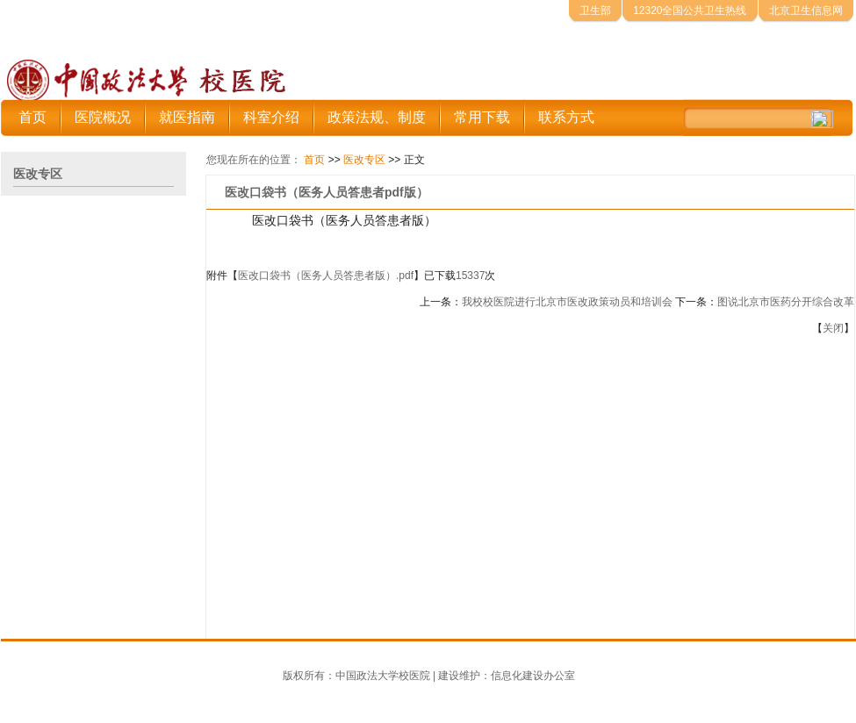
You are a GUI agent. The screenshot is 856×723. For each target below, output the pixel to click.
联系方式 (566, 117)
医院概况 (103, 117)
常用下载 (482, 117)
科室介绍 (271, 117)
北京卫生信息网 (806, 10)
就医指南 (187, 117)
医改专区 (364, 160)
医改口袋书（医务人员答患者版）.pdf (326, 275)
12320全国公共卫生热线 (689, 10)
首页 (32, 117)
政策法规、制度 (376, 117)
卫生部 (595, 10)
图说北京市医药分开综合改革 (785, 302)
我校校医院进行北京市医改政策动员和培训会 (567, 302)
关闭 (833, 328)
